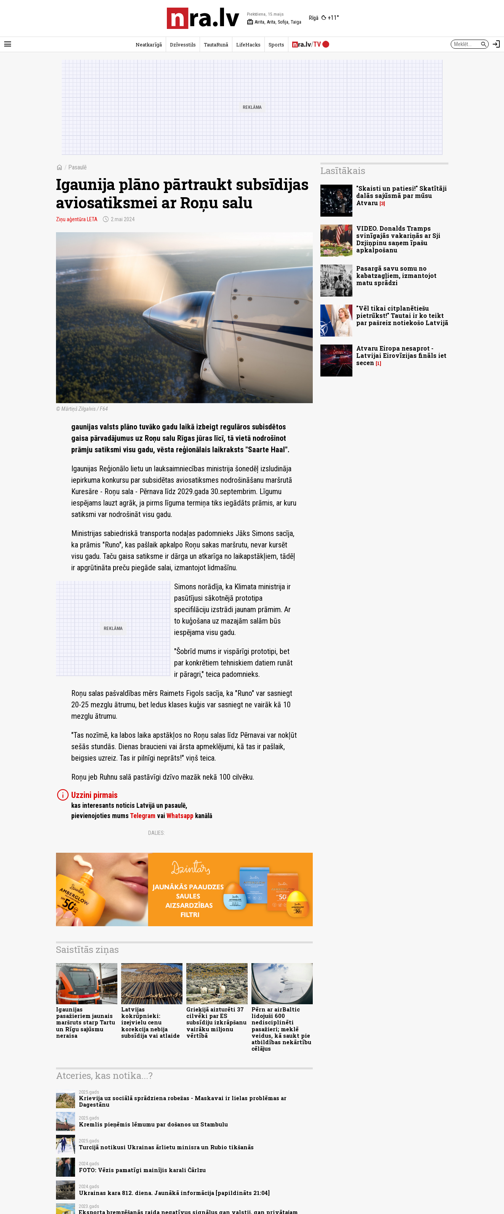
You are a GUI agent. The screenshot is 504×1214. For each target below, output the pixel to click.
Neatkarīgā (149, 44)
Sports (276, 44)
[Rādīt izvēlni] (7, 44)
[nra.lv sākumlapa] (203, 18)
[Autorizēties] (496, 44)
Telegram (142, 816)
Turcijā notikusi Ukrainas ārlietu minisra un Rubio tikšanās (166, 1147)
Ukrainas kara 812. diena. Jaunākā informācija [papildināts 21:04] (174, 1192)
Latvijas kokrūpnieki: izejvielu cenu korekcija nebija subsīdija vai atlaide (150, 1022)
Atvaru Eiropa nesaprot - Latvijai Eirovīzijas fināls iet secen (401, 355)
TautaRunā (216, 44)
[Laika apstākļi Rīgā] (324, 18)
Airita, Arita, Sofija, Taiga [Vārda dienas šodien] (274, 22)
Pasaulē (77, 167)
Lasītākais (342, 170)
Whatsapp (180, 816)
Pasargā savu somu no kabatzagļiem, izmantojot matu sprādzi (396, 275)
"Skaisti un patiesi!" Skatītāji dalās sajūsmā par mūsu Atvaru (401, 195)
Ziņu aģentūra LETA (77, 219)
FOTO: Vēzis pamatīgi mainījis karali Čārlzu (142, 1170)
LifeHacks (248, 44)
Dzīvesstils (183, 44)
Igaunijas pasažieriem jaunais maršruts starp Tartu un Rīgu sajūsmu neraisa (85, 1022)
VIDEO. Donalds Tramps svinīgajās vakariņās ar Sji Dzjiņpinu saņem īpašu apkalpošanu (398, 239)
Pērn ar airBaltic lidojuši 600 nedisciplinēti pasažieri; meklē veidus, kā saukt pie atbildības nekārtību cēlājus (281, 1029)
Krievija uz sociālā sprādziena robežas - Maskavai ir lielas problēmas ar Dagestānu (182, 1101)
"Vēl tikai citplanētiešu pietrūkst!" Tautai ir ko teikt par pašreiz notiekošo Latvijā (402, 315)
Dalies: (156, 833)
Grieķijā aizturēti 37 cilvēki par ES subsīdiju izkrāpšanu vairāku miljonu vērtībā (216, 1022)
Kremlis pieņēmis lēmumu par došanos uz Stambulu (153, 1124)
